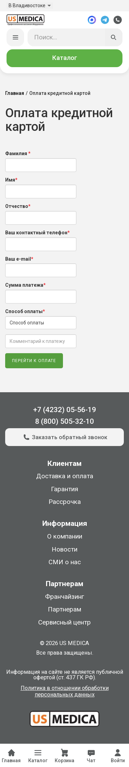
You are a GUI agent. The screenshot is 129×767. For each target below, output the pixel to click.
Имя (11, 180)
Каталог (64, 58)
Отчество (18, 206)
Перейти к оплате (34, 360)
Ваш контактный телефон (37, 232)
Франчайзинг (64, 597)
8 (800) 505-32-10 (64, 421)
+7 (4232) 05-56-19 (64, 409)
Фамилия (18, 153)
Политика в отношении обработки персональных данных (65, 691)
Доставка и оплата (64, 476)
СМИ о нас (65, 562)
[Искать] (114, 37)
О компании (64, 536)
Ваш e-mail (19, 259)
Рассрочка (65, 502)
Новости (64, 549)
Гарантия (64, 489)
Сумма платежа (25, 285)
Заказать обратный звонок (64, 437)
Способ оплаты (25, 311)
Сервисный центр (64, 622)
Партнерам (64, 609)
